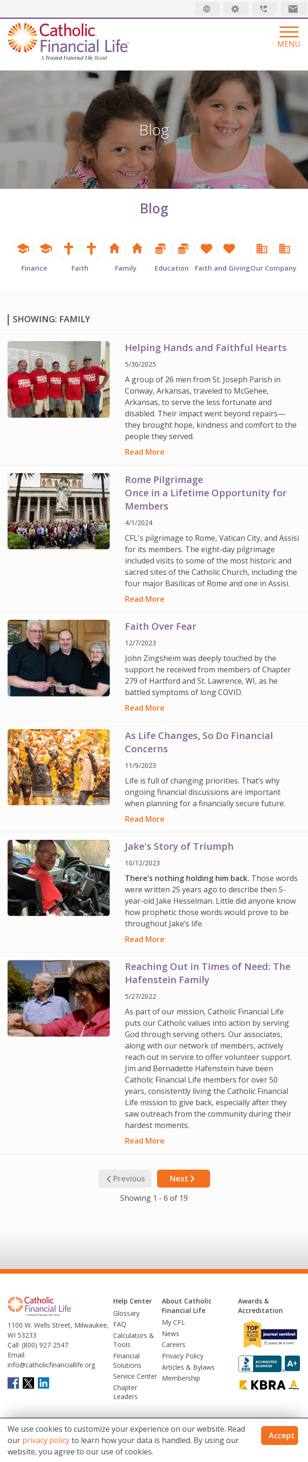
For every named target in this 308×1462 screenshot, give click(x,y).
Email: (17, 1354)
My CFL (173, 1322)
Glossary (126, 1313)
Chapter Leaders (125, 1392)
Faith (79, 268)
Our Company (273, 268)
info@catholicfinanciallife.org (51, 1364)
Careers (173, 1344)
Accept (282, 1435)
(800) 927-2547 (44, 1344)
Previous (124, 1178)
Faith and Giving (222, 268)
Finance (34, 268)
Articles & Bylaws (188, 1367)
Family (126, 268)
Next (183, 1178)
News (170, 1333)
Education (172, 268)
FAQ (119, 1324)
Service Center (135, 1376)
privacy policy (46, 1440)
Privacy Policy (182, 1355)
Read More (145, 452)
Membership (181, 1378)
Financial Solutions (127, 1360)
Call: (14, 1344)
